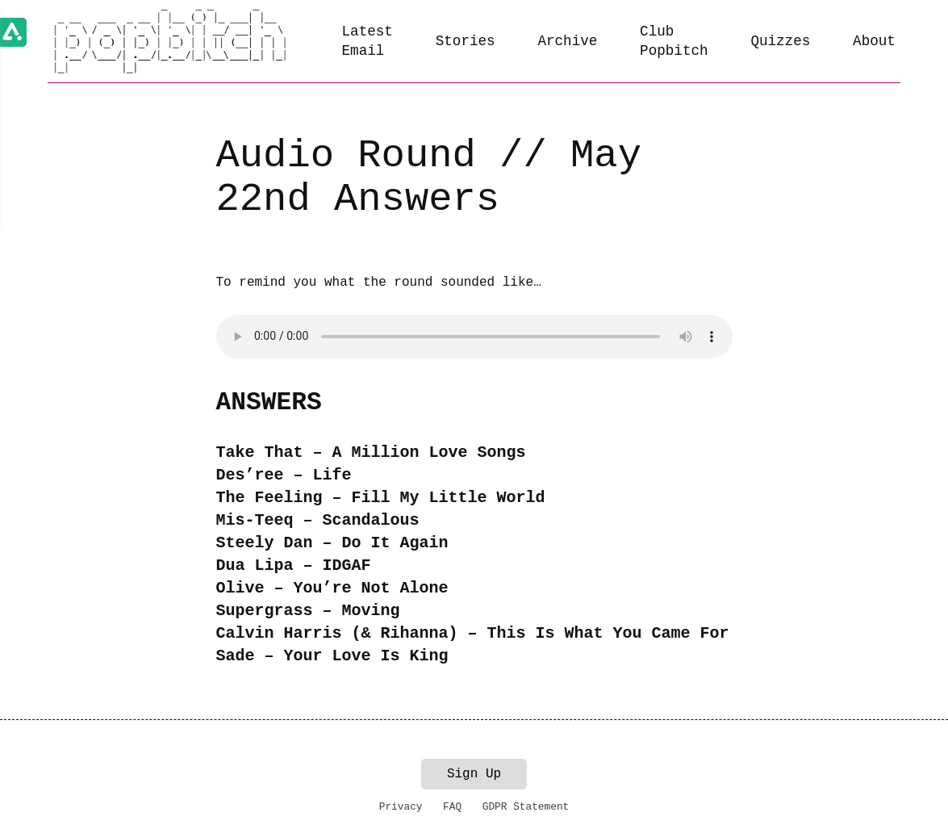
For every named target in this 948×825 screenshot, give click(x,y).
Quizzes (780, 41)
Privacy (401, 807)
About (874, 41)
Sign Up (474, 774)
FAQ (452, 807)
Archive (567, 41)
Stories (465, 41)
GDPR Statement (526, 807)
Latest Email (367, 41)
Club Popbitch (674, 41)
